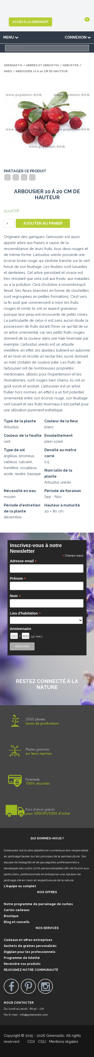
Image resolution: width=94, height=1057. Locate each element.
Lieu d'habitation (25, 613)
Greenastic (13, 65)
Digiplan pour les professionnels (29, 952)
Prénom (18, 578)
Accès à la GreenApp (30, 22)
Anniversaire (20, 629)
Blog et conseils (17, 922)
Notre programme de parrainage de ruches (38, 904)
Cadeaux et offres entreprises (28, 940)
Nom (15, 596)
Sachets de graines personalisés (30, 946)
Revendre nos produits (22, 964)
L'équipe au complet (20, 886)
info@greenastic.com (34, 1014)
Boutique (11, 916)
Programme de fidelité (22, 958)
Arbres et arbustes (42, 65)
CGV (28, 1041)
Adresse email (23, 561)
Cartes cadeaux (16, 910)
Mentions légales (63, 1041)
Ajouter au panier (42, 223)
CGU (42, 1041)
